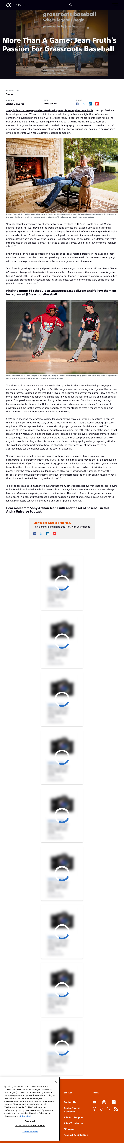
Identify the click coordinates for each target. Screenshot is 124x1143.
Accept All (30, 1121)
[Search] (70, 5)
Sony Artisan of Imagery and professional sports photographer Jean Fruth (49, 110)
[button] (115, 5)
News (69, 1129)
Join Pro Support (73, 1117)
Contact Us (70, 1102)
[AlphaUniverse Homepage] (17, 5)
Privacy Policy (26, 1116)
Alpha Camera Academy (72, 1109)
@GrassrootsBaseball (41, 294)
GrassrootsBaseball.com (68, 290)
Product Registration (76, 1134)
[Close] (55, 1081)
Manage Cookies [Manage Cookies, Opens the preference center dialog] (30, 1131)
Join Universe (73, 1123)
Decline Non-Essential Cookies (30, 1125)
